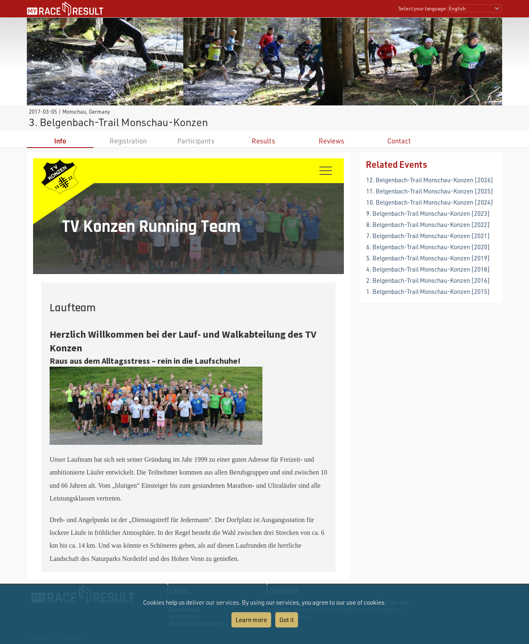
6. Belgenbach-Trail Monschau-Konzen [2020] (428, 247)
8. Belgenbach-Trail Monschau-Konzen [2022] (428, 224)
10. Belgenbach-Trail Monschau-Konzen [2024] (429, 202)
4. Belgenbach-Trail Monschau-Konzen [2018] (428, 269)
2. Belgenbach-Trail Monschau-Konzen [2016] (428, 280)
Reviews (331, 140)
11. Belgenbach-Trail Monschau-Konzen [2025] (429, 191)
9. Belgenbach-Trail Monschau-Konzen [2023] (428, 213)
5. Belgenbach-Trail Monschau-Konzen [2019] (428, 258)
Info (60, 140)
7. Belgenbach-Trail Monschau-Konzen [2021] (428, 235)
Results (263, 140)
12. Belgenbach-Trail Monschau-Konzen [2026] (429, 180)
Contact (399, 140)
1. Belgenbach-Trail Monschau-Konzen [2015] (428, 291)
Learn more (251, 619)
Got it (286, 619)
